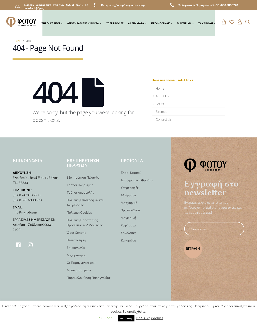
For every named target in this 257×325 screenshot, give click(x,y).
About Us (162, 96)
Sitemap (161, 111)
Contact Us (164, 119)
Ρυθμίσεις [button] (105, 318)
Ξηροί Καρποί (50, 23)
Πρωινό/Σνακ (160, 23)
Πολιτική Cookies (79, 212)
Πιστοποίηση (76, 240)
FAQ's (160, 104)
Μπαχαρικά (129, 202)
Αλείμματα (136, 23)
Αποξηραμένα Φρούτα (83, 23)
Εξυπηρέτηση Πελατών (83, 177)
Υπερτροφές (115, 23)
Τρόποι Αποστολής (80, 192)
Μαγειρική (184, 23)
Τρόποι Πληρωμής (80, 185)
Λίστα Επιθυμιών (79, 270)
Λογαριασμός (76, 255)
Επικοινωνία (76, 247)
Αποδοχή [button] (126, 318)
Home (160, 88)
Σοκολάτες (128, 232)
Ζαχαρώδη (205, 23)
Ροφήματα (128, 225)
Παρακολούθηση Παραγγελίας (88, 277)
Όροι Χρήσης (76, 232)
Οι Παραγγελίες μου (81, 262)
